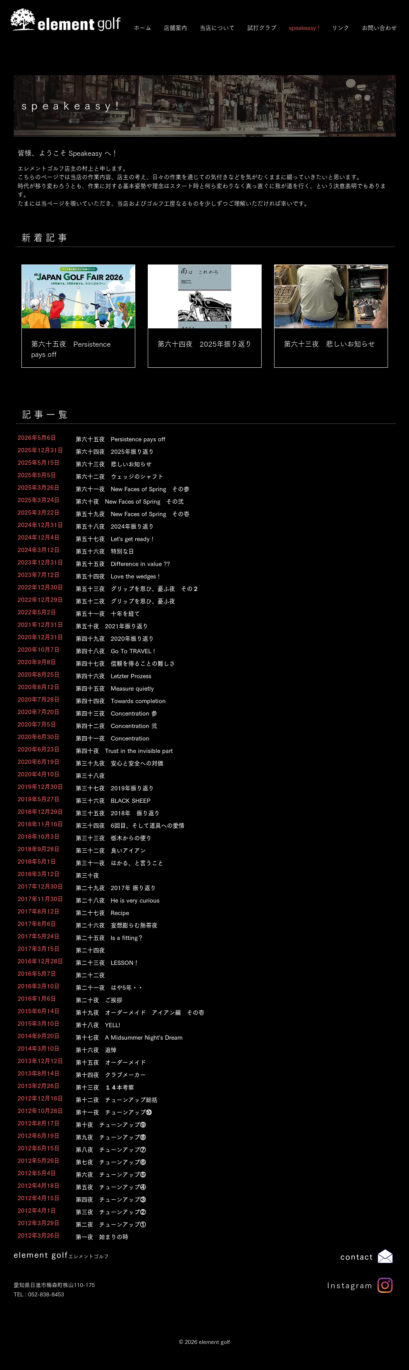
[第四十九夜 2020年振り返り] (227, 639)
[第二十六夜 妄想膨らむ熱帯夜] (227, 925)
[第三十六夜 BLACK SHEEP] (227, 801)
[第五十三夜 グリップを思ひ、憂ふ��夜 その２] (227, 589)
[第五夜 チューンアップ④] (227, 1187)
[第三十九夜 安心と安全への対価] (227, 763)
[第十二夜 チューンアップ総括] (227, 1100)
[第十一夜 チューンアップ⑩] (227, 1112)
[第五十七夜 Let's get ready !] (227, 539)
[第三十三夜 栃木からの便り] (227, 838)
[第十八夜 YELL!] (227, 1025)
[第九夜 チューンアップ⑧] (227, 1137)
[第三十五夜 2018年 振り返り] (227, 813)
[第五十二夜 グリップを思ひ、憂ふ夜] (227, 601)
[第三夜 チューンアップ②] (227, 1212)
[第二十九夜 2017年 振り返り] (227, 888)
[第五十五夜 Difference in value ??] (227, 564)
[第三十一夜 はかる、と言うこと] (227, 863)
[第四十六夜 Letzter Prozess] (227, 676)
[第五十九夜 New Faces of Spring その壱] (227, 514)
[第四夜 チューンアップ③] (227, 1199)
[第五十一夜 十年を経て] (227, 614)
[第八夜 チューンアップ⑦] (227, 1150)
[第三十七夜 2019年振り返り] (227, 788)
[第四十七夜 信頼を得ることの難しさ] (227, 663)
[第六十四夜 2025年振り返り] (227, 452)
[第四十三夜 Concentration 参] (227, 713)
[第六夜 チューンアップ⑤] (227, 1175)
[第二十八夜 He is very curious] (227, 900)
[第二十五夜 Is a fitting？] (227, 938)
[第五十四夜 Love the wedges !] (227, 576)
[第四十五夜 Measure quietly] (227, 688)
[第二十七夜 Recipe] (227, 913)
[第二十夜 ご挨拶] (227, 1000)
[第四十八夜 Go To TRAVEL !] (227, 651)
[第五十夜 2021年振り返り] (227, 626)
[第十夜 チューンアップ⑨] (227, 1125)
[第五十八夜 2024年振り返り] (227, 526)
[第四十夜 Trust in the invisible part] (227, 751)
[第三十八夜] (227, 776)
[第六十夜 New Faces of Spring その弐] (227, 501)
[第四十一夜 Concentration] (227, 738)
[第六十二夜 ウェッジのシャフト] (227, 476)
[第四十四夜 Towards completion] (227, 701)
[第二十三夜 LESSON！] (227, 963)
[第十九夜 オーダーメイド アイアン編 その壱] (227, 1012)
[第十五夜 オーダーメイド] (227, 1062)
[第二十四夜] (227, 950)
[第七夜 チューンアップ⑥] (227, 1162)
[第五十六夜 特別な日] (227, 551)
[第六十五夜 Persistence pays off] (227, 439)
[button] (217, 28)
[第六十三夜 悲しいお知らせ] (227, 464)
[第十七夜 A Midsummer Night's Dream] (227, 1037)
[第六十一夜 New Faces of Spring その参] (227, 489)
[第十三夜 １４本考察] (227, 1087)
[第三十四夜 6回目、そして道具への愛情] (227, 825)
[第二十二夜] (227, 975)
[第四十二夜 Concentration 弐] (227, 726)
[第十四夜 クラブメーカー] (227, 1075)
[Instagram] (385, 1285)
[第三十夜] (227, 875)
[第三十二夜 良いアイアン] (227, 850)
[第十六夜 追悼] (227, 1050)
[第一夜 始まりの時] (227, 1237)
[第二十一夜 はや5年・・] (227, 988)
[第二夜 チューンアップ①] (227, 1224)
